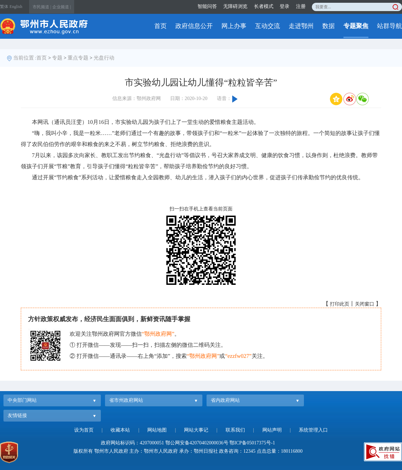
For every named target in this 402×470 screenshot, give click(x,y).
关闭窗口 (364, 304)
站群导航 (389, 25)
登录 (284, 6)
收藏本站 (120, 430)
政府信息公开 (194, 25)
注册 (301, 6)
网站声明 (272, 430)
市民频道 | (42, 6)
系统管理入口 (313, 430)
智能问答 (207, 6)
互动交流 (267, 25)
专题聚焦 (355, 25)
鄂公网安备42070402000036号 (196, 442)
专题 (57, 58)
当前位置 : (25, 58)
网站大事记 (196, 430)
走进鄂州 (301, 25)
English (16, 6)
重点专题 (78, 58)
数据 (328, 25)
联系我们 (235, 430)
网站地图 (157, 430)
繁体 (4, 6)
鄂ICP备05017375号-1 (252, 442)
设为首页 (84, 430)
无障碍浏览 (235, 6)
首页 (160, 25)
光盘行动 (104, 58)
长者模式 (263, 6)
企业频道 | (61, 6)
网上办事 (233, 25)
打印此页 (339, 304)
